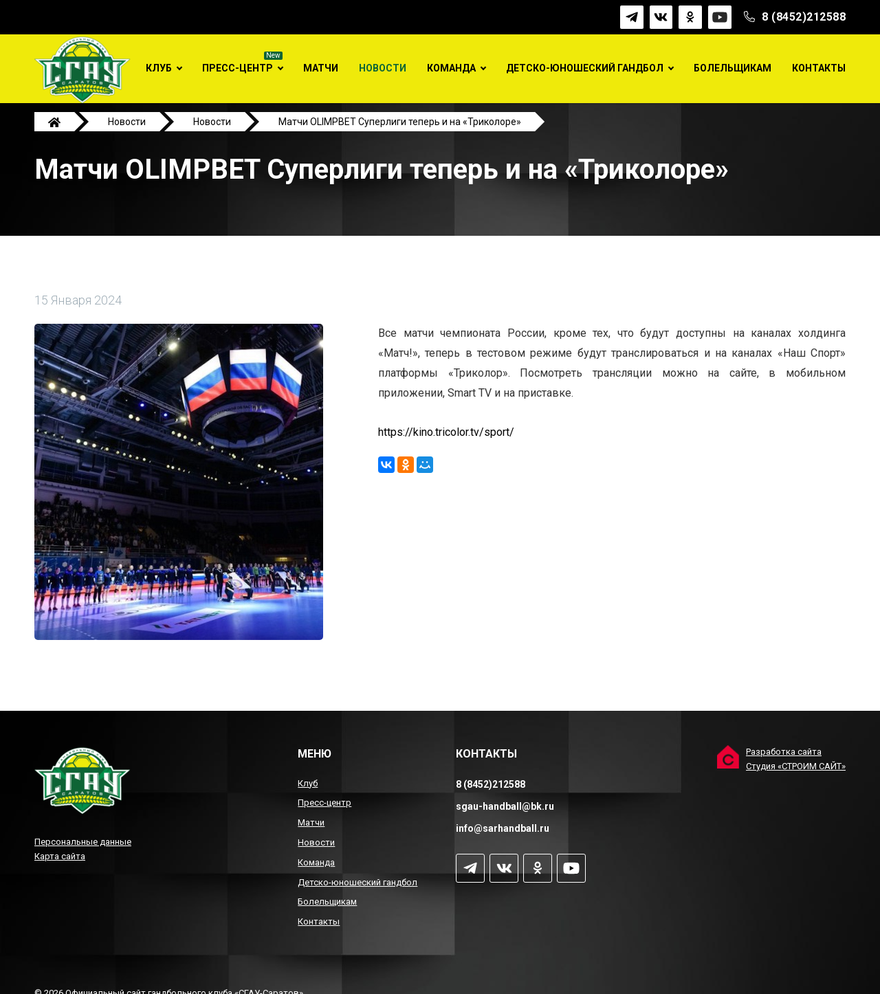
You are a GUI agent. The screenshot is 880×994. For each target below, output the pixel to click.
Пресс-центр (237, 68)
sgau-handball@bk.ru (505, 806)
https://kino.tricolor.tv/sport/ (446, 444)
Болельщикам (732, 68)
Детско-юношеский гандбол (584, 68)
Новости (382, 68)
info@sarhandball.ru (502, 828)
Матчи (320, 68)
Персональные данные (82, 842)
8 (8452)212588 (804, 16)
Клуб (159, 68)
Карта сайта (59, 856)
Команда (451, 68)
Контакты (819, 68)
